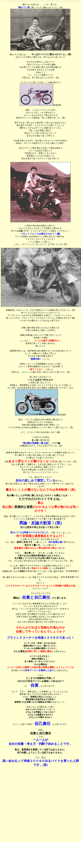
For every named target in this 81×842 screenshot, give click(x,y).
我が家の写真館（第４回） (36, 443)
